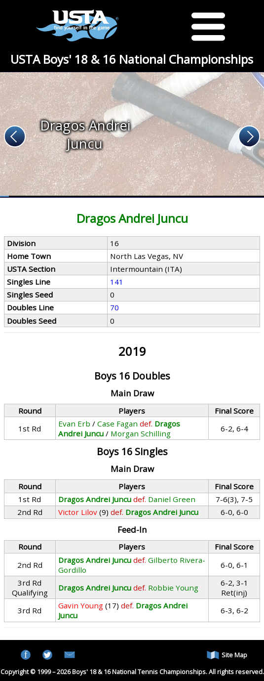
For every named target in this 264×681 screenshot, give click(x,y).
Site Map (227, 655)
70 (114, 307)
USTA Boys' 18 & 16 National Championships (131, 59)
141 (116, 282)
